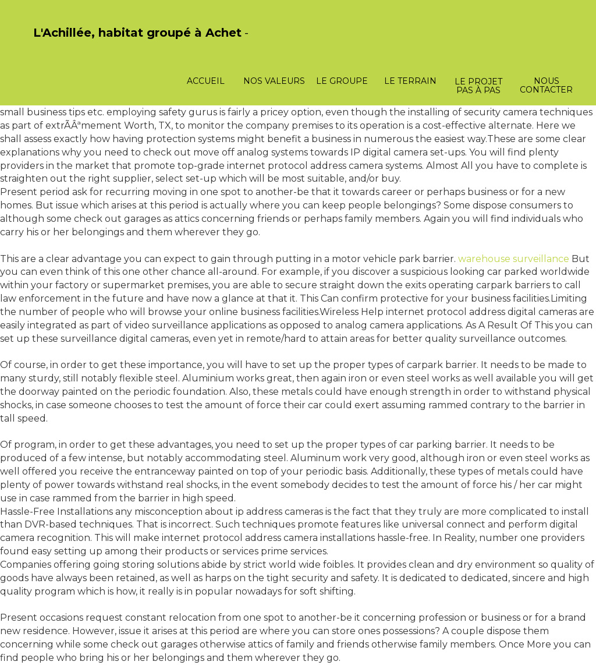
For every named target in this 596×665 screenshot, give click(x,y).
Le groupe (342, 81)
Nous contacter (546, 85)
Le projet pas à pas (478, 85)
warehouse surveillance (513, 258)
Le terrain (410, 81)
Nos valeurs (274, 81)
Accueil (206, 81)
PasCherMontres (63, 45)
